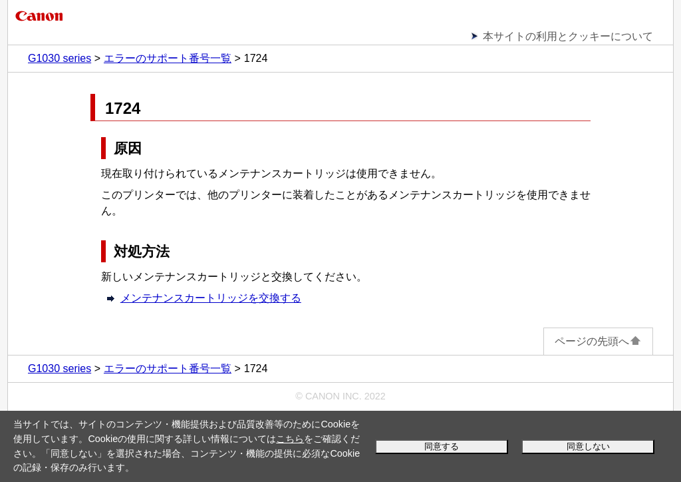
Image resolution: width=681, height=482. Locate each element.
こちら (290, 438)
